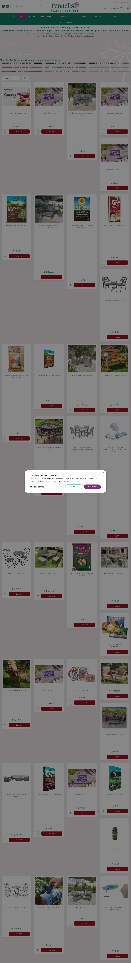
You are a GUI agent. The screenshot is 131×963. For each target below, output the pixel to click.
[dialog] (65, 481)
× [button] (103, 472)
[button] (37, 487)
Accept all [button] (92, 487)
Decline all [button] (73, 487)
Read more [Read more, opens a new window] (66, 481)
